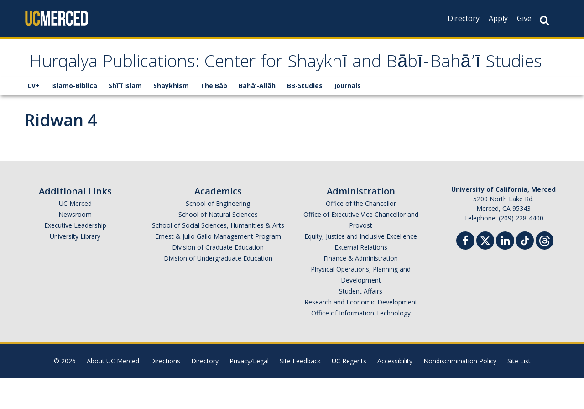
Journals (347, 116)
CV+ (33, 116)
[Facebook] (465, 272)
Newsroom (75, 245)
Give (524, 18)
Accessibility (394, 391)
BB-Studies (305, 116)
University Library (75, 266)
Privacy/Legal (249, 391)
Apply (498, 18)
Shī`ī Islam (125, 116)
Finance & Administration (360, 288)
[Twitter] (485, 270)
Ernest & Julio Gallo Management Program (218, 266)
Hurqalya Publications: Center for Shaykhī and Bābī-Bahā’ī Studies (269, 79)
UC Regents (349, 391)
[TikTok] (525, 270)
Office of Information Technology (361, 343)
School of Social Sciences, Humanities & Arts (218, 256)
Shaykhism (171, 116)
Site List (519, 391)
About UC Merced (113, 391)
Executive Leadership (75, 256)
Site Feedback (300, 391)
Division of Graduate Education (218, 277)
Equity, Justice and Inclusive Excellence (360, 266)
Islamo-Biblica (74, 116)
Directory (464, 18)
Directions (165, 391)
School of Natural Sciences (218, 245)
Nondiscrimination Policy (459, 391)
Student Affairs (360, 321)
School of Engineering (218, 234)
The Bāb (213, 116)
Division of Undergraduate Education (218, 288)
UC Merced (75, 234)
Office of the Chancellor (361, 234)
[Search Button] (544, 20)
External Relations (360, 277)
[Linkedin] (505, 272)
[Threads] (544, 270)
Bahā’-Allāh (257, 116)
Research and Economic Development (360, 332)
